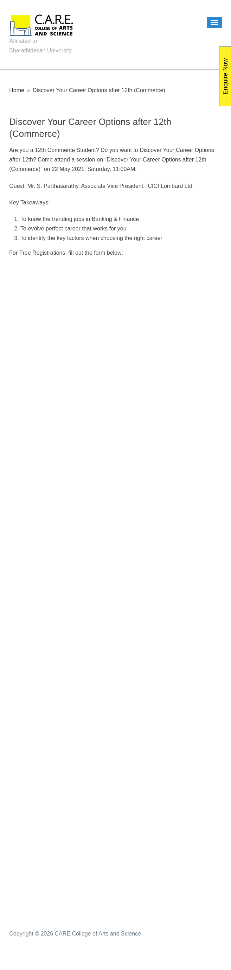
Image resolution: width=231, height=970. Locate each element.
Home (16, 90)
